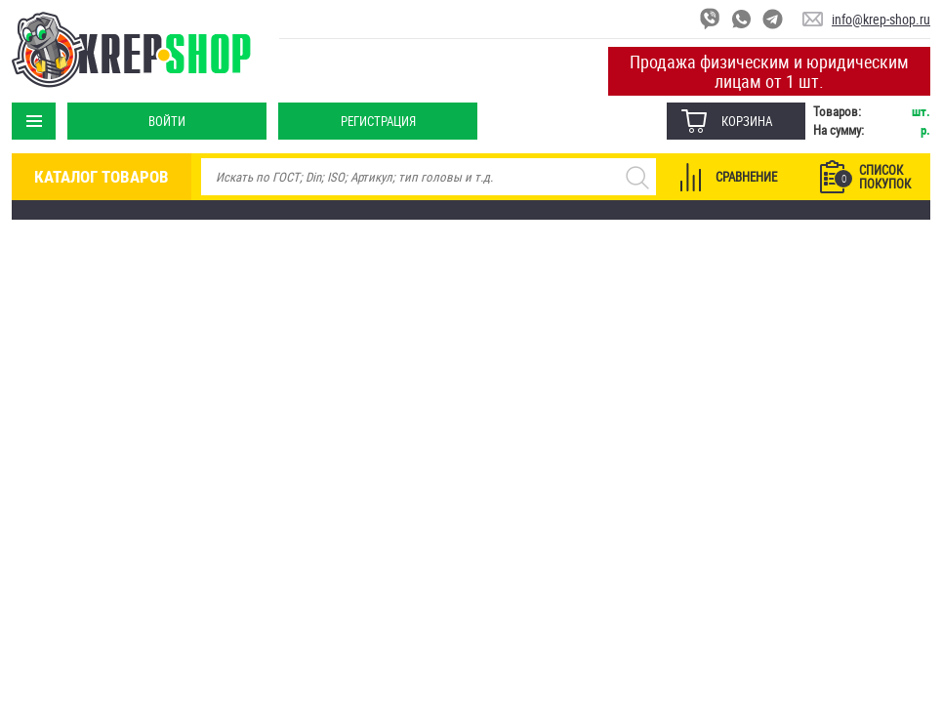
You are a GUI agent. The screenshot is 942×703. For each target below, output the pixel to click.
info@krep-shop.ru (881, 19)
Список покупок (873, 176)
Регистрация (378, 121)
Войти (166, 121)
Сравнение (746, 177)
